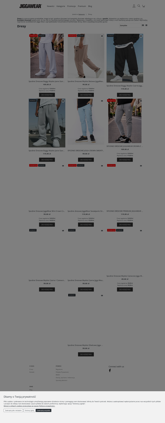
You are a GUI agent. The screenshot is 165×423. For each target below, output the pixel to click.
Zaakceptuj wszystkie (43, 410)
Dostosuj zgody (29, 410)
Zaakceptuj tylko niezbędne (13, 410)
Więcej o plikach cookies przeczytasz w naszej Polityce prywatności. (29, 406)
